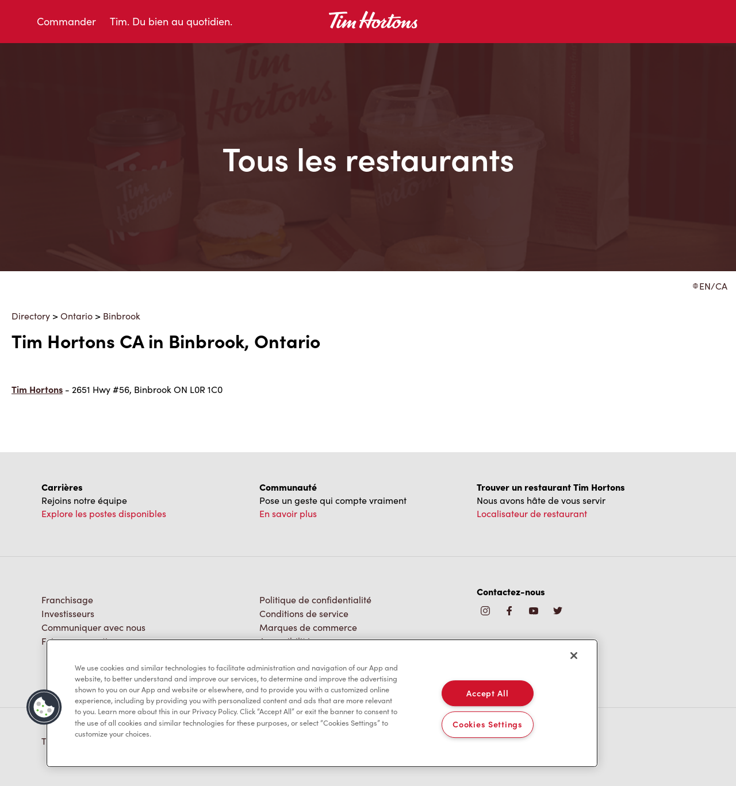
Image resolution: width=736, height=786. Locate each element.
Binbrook (121, 316)
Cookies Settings (488, 724)
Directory (31, 316)
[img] (557, 612)
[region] (322, 703)
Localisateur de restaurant (532, 513)
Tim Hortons (37, 389)
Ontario (76, 316)
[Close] (573, 655)
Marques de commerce (308, 627)
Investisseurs (67, 613)
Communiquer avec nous (93, 627)
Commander (66, 21)
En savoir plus (288, 513)
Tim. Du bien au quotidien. (171, 21)
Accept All (487, 693)
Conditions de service (303, 613)
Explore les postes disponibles (103, 513)
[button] (44, 707)
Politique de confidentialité (315, 600)
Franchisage (67, 600)
